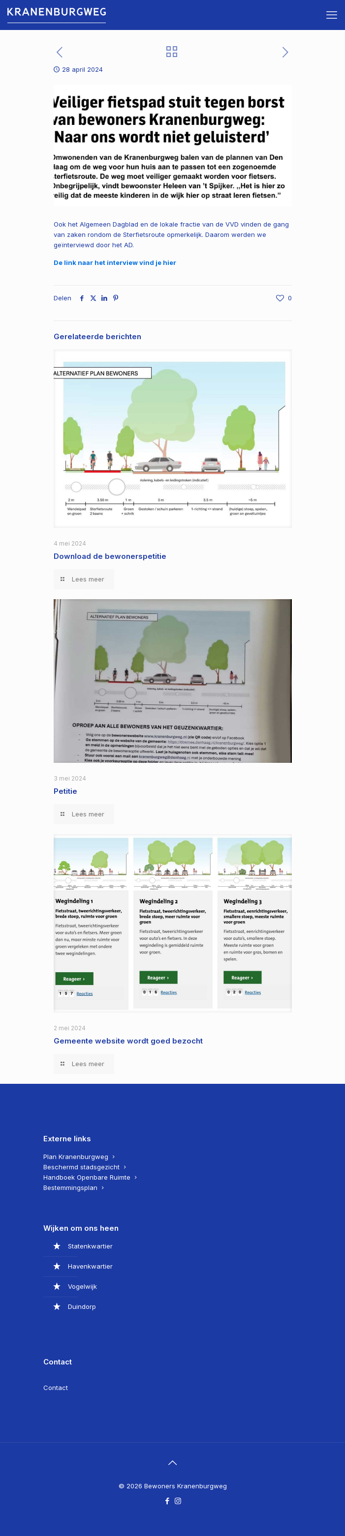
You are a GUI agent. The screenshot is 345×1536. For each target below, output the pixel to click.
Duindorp (82, 1306)
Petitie (65, 791)
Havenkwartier (90, 1266)
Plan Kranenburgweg (75, 1156)
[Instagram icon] (178, 1501)
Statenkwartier (90, 1246)
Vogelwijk (82, 1286)
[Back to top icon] (172, 1462)
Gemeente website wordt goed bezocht (128, 1040)
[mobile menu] (331, 14)
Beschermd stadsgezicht (81, 1167)
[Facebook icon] (167, 1501)
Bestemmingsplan (70, 1187)
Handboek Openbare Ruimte (86, 1177)
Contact (55, 1387)
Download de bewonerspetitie (111, 556)
